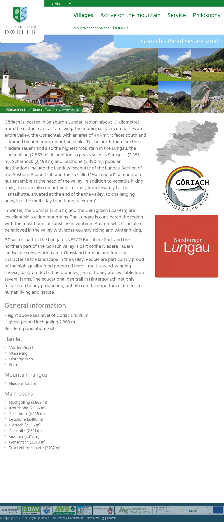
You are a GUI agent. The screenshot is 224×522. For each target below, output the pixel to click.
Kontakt (112, 518)
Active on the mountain (130, 16)
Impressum (59, 518)
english (57, 3)
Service (177, 16)
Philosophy (206, 16)
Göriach (101, 28)
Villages (83, 16)
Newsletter (94, 518)
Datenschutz (76, 518)
